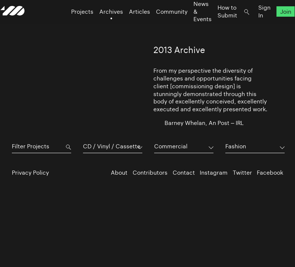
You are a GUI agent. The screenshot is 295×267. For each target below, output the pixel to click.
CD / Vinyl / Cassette (111, 146)
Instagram (214, 172)
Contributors (150, 172)
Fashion (235, 146)
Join (274, 26)
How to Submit (216, 26)
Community (160, 26)
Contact (184, 172)
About (119, 172)
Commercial (171, 146)
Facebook (270, 172)
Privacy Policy (30, 172)
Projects (71, 26)
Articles (128, 26)
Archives (100, 26)
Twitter (242, 172)
